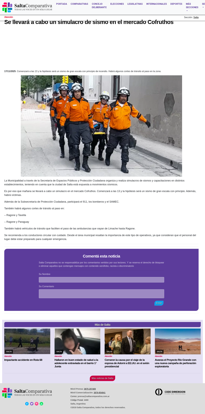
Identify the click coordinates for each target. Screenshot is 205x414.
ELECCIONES (117, 4)
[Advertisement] (101, 48)
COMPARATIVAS (79, 4)
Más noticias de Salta (102, 378)
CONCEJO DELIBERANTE (99, 6)
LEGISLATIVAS (135, 4)
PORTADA (61, 4)
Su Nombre (44, 274)
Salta (196, 17)
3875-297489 (90, 389)
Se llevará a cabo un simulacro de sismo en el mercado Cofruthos (89, 22)
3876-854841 (99, 392)
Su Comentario (46, 286)
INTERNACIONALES (156, 4)
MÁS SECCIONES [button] (192, 6)
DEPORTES (176, 4)
